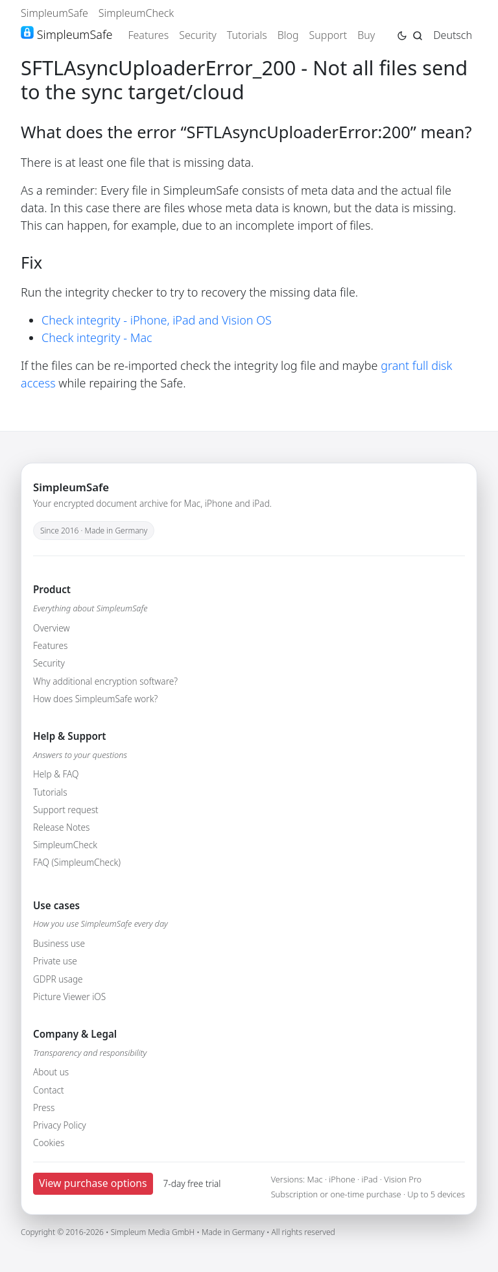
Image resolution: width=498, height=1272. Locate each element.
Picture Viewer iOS (69, 996)
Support (328, 35)
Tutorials (247, 35)
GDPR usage (58, 979)
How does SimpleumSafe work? (95, 698)
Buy (366, 35)
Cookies (48, 1142)
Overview (51, 628)
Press (43, 1107)
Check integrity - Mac (97, 337)
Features (148, 35)
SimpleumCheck (136, 13)
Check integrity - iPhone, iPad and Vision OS (157, 320)
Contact (48, 1090)
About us (51, 1072)
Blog (288, 35)
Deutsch (452, 35)
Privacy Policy (59, 1125)
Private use (55, 961)
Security (198, 35)
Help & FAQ (55, 774)
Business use (59, 943)
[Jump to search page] (417, 34)
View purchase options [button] (93, 1183)
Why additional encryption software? (105, 681)
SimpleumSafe (54, 13)
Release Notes (61, 827)
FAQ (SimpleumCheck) (77, 862)
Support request (66, 809)
